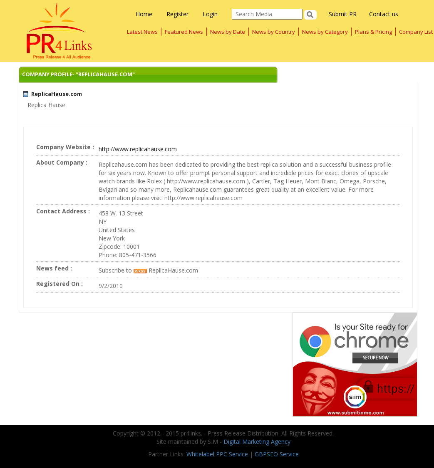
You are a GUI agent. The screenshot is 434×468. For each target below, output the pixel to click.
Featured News (184, 31)
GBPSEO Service (277, 454)
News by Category (325, 31)
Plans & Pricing (373, 31)
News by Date (227, 31)
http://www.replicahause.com (138, 149)
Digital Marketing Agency (256, 441)
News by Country (273, 31)
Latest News (142, 31)
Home (144, 14)
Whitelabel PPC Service (217, 454)
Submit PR (343, 14)
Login (210, 14)
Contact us (383, 14)
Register (177, 14)
